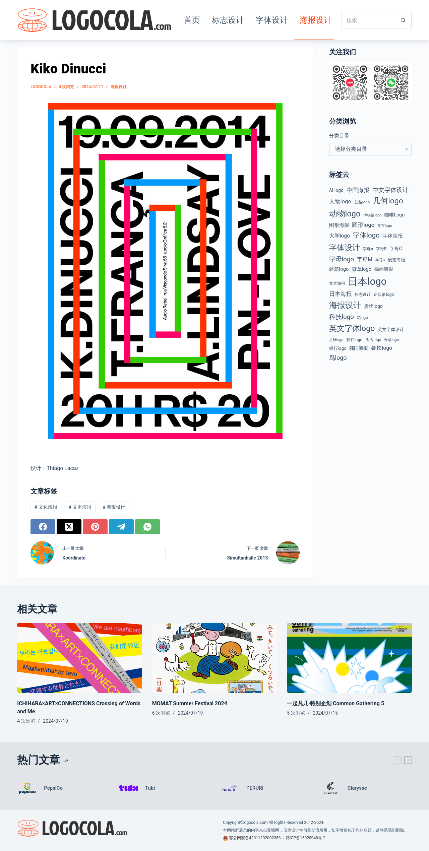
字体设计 (272, 20)
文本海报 (80, 507)
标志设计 (228, 20)
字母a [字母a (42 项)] (368, 249)
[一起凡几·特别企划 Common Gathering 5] (349, 658)
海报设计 (316, 20)
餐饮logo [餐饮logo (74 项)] (381, 348)
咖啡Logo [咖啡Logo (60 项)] (394, 215)
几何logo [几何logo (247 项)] (388, 200)
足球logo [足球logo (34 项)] (336, 340)
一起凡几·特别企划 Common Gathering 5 (335, 703)
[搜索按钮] (403, 20)
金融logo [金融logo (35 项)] (391, 340)
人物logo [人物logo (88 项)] (340, 201)
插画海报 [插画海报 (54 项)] (383, 269)
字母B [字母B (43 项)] (381, 249)
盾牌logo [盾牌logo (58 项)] (373, 306)
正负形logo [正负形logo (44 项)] (384, 294)
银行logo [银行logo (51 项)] (338, 348)
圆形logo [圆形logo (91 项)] (363, 224)
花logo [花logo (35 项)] (362, 318)
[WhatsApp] (147, 526)
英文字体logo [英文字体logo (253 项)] (352, 328)
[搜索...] (368, 20)
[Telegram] (121, 526)
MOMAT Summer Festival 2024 (189, 703)
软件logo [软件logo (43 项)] (355, 339)
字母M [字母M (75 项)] (364, 259)
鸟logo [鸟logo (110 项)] (338, 357)
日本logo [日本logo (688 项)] (367, 281)
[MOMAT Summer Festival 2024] (214, 658)
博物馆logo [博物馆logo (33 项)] (372, 215)
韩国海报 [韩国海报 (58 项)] (358, 348)
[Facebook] (42, 526)
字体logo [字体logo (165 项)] (366, 235)
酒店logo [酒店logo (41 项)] (373, 339)
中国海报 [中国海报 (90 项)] (358, 190)
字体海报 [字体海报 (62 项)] (393, 236)
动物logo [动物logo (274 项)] (345, 213)
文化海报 (46, 507)
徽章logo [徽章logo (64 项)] (361, 269)
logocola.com (255, 822)
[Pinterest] (95, 526)
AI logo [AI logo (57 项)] (336, 190)
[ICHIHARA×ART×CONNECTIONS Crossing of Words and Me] (79, 658)
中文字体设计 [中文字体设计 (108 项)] (390, 189)
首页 (192, 20)
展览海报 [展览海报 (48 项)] (396, 259)
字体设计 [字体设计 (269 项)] (344, 247)
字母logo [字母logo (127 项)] (341, 259)
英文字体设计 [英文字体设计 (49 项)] (391, 329)
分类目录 (339, 136)
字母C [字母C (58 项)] (396, 248)
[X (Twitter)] (69, 526)
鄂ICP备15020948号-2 (305, 838)
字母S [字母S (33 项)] (380, 260)
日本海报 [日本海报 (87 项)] (340, 294)
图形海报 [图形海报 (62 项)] (339, 225)
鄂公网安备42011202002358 (255, 838)
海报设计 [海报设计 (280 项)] (345, 305)
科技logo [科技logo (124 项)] (341, 317)
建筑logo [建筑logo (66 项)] (339, 269)
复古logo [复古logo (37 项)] (384, 225)
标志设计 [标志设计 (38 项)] (363, 294)
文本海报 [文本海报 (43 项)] (337, 283)
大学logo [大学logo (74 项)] (339, 236)
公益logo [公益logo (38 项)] (362, 202)
